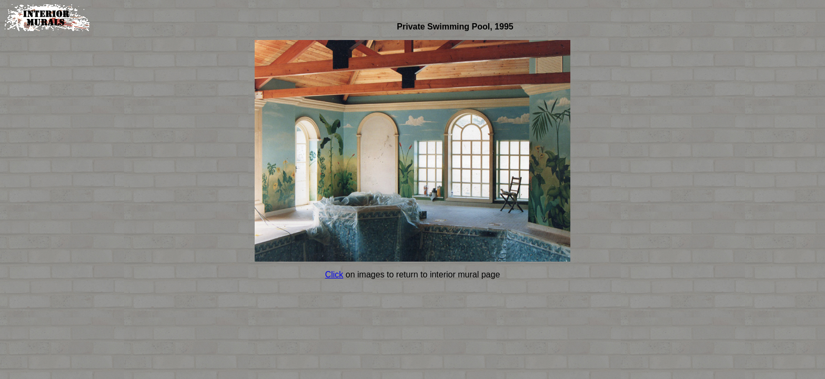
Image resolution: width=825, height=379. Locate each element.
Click (334, 274)
